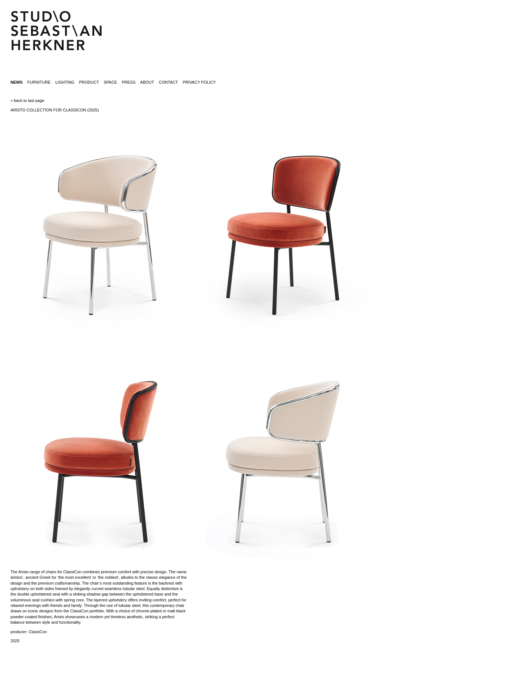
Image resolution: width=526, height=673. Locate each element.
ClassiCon (37, 632)
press (129, 82)
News (17, 82)
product (89, 82)
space (110, 82)
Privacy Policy (199, 82)
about (147, 82)
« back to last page (27, 100)
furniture (39, 82)
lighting (64, 82)
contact (168, 82)
